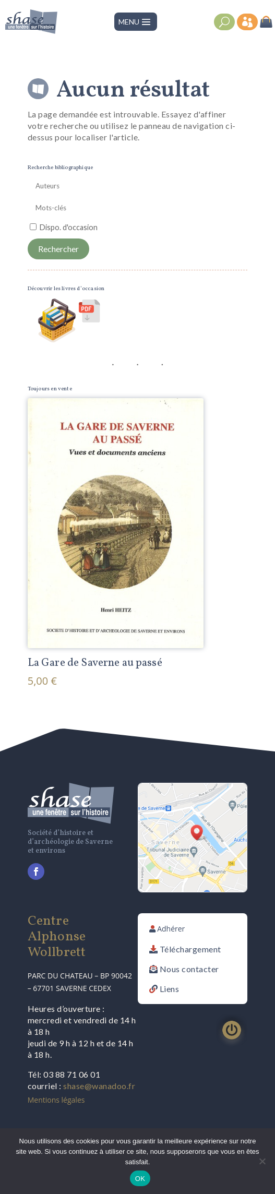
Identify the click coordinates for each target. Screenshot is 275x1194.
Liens (170, 989)
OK (140, 1179)
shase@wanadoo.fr (99, 1086)
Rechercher (58, 249)
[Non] (262, 1161)
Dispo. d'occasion (69, 227)
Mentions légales (56, 1100)
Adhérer (171, 929)
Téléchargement (190, 949)
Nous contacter (189, 969)
